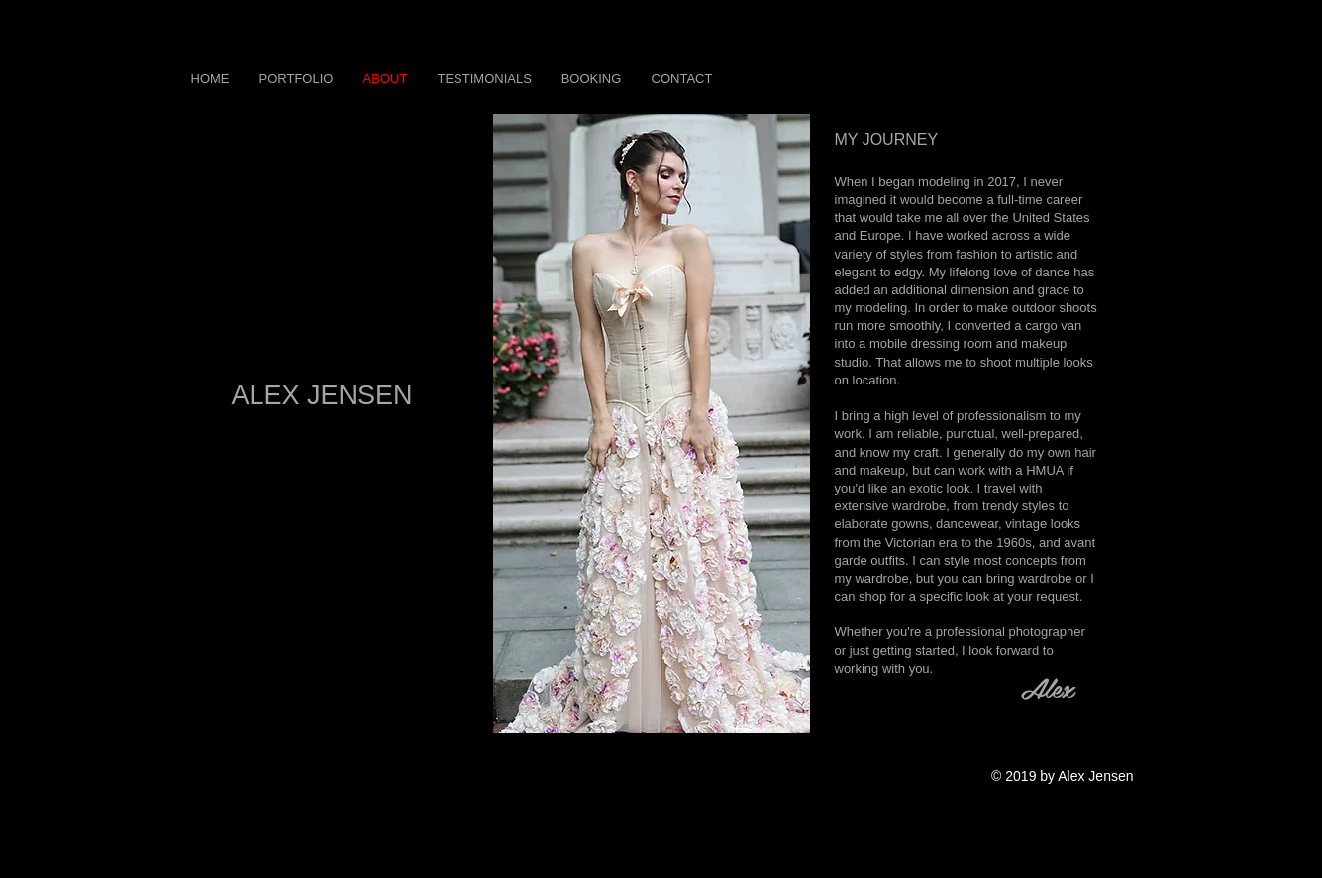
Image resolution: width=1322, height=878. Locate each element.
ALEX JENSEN (321, 395)
